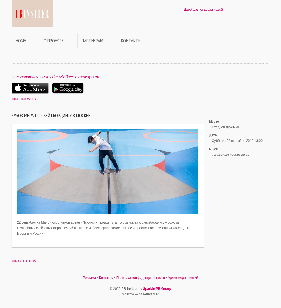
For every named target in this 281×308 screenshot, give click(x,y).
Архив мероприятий (183, 278)
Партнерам (92, 40)
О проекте (54, 40)
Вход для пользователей (203, 10)
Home (21, 40)
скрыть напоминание (25, 98)
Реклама (89, 278)
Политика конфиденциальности (140, 278)
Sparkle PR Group (157, 289)
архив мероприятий (24, 260)
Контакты (131, 40)
